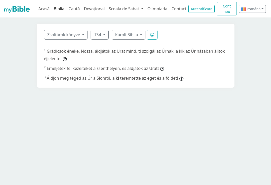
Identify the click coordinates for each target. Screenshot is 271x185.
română (250, 8)
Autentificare (201, 8)
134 (98, 35)
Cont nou (227, 9)
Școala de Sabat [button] (124, 9)
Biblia (59, 9)
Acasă (44, 9)
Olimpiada (157, 9)
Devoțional (94, 9)
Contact (178, 9)
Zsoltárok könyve (64, 35)
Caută (74, 9)
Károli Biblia (127, 35)
